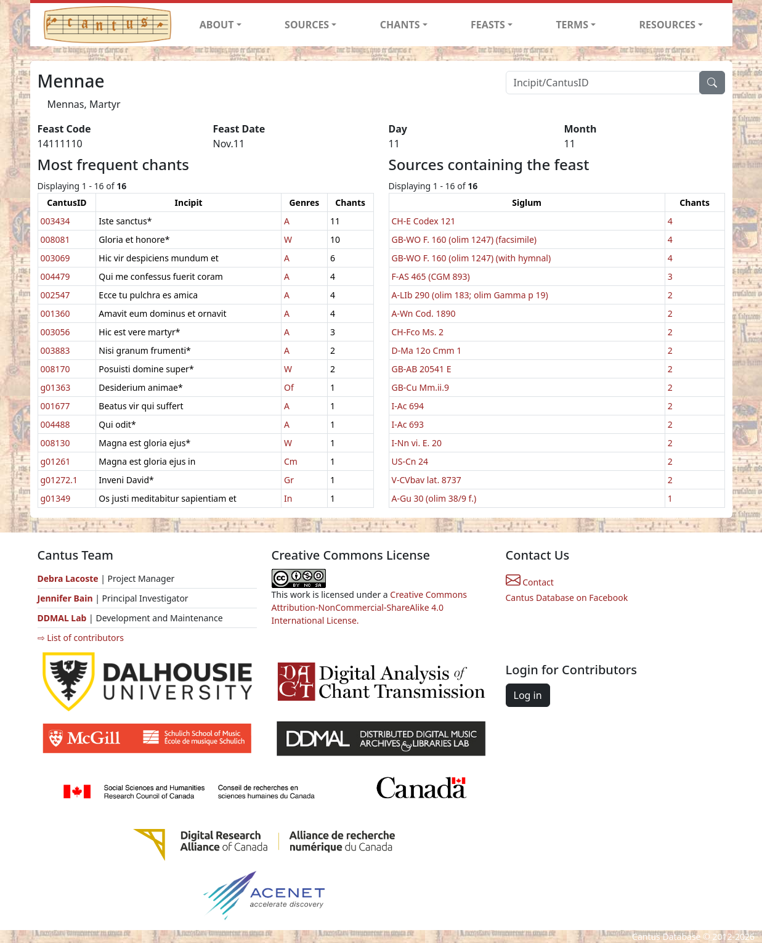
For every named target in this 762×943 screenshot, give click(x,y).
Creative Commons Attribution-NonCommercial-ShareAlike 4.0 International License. (370, 607)
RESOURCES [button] (667, 24)
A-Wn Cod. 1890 (424, 313)
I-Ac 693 (408, 424)
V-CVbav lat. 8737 (426, 480)
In (288, 498)
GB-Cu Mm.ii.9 (420, 387)
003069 (55, 258)
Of (289, 387)
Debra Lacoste (68, 578)
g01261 (56, 461)
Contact (530, 582)
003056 (55, 332)
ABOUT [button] (217, 24)
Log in (528, 695)
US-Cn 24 (410, 461)
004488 (55, 424)
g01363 (56, 387)
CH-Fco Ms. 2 (418, 332)
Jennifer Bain (66, 598)
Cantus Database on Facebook (567, 597)
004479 (55, 276)
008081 (55, 239)
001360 (55, 313)
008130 (55, 443)
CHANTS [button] (400, 24)
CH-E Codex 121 (424, 221)
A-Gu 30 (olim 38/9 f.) (434, 498)
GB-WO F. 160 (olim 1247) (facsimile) (464, 239)
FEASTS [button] (488, 24)
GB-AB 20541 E (422, 369)
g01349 (56, 498)
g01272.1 (59, 480)
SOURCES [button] (307, 24)
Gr (289, 480)
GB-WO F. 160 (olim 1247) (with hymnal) (471, 258)
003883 (55, 350)
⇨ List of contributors (81, 637)
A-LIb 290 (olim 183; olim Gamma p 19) (470, 295)
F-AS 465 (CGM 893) (431, 276)
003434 (55, 221)
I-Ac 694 (408, 406)
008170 (55, 369)
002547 (55, 295)
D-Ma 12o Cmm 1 (427, 350)
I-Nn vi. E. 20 (417, 443)
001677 (55, 406)
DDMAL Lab (62, 618)
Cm (291, 461)
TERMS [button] (572, 24)
